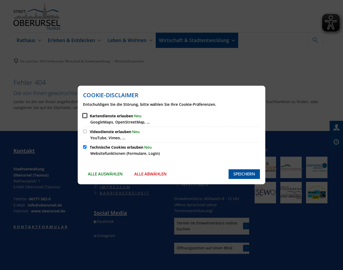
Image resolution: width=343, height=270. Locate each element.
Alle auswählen (105, 174)
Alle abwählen (150, 174)
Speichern (244, 174)
